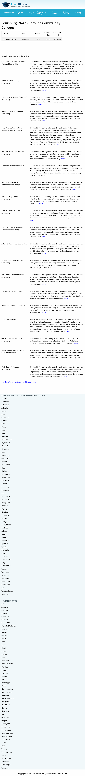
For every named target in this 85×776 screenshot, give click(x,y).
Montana (4, 686)
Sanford (4, 534)
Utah (3, 746)
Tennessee (5, 739)
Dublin (3, 433)
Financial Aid (20, 13)
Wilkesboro (5, 578)
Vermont (4, 755)
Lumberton (5, 490)
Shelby (3, 537)
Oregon (4, 720)
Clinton (4, 421)
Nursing (78, 13)
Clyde (3, 424)
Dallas (3, 427)
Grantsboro (5, 455)
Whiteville (5, 575)
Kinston (4, 484)
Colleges (31, 13)
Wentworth (5, 572)
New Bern (5, 512)
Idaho (3, 645)
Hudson (4, 471)
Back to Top (62, 774)
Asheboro (5, 405)
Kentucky (4, 657)
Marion (4, 493)
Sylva (3, 553)
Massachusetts (7, 664)
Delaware (5, 629)
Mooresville (5, 496)
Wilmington (5, 585)
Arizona (4, 613)
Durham (4, 436)
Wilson (4, 588)
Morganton (5, 503)
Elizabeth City (6, 439)
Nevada (4, 708)
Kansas (4, 654)
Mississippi (5, 683)
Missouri (4, 679)
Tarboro (4, 556)
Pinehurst (5, 515)
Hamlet (4, 462)
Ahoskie (4, 398)
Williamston (5, 581)
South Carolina (7, 733)
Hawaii (3, 638)
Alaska (3, 604)
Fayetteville (5, 443)
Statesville (5, 550)
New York (5, 711)
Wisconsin (5, 762)
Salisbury (4, 531)
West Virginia (6, 765)
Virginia (4, 749)
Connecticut (5, 623)
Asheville (4, 408)
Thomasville (6, 559)
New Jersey (5, 702)
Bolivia (3, 411)
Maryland (5, 667)
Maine (3, 670)
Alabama (4, 607)
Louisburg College (9, 39)
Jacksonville (5, 474)
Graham (4, 452)
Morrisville (5, 506)
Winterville (5, 594)
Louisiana (5, 661)
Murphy (4, 509)
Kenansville (5, 480)
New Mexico (6, 705)
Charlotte (5, 417)
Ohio (3, 714)
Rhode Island (6, 730)
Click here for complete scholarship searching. (18, 382)
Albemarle (5, 402)
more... (76, 73)
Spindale (4, 544)
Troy (3, 563)
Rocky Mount (6, 525)
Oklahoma (5, 717)
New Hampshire (7, 698)
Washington (6, 566)
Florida (4, 632)
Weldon (4, 569)
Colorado (4, 620)
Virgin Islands (6, 752)
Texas (3, 743)
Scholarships (9, 13)
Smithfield (5, 540)
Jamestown (5, 477)
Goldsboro (5, 449)
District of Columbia (8, 626)
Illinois (3, 648)
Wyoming (5, 768)
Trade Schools (55, 13)
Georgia (4, 635)
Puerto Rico (5, 727)
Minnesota (5, 676)
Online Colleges (66, 13)
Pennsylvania (6, 724)
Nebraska (5, 695)
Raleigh (4, 521)
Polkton (4, 518)
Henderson (5, 465)
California (5, 616)
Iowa (3, 642)
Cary (3, 414)
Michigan (4, 673)
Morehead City (6, 499)
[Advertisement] (37, 47)
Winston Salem (7, 591)
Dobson (4, 430)
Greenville (5, 458)
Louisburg (5, 487)
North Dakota (6, 692)
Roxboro (4, 528)
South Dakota (6, 736)
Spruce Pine (5, 547)
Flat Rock (4, 446)
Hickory (4, 468)
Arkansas (4, 610)
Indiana (4, 651)
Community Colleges (41, 13)
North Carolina (7, 689)
